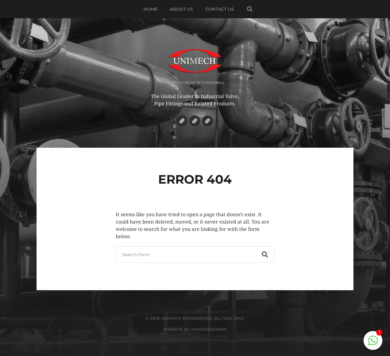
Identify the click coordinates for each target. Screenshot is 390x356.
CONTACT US (219, 9)
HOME (151, 9)
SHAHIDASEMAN (208, 329)
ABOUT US (181, 9)
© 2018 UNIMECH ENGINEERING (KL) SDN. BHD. (195, 318)
